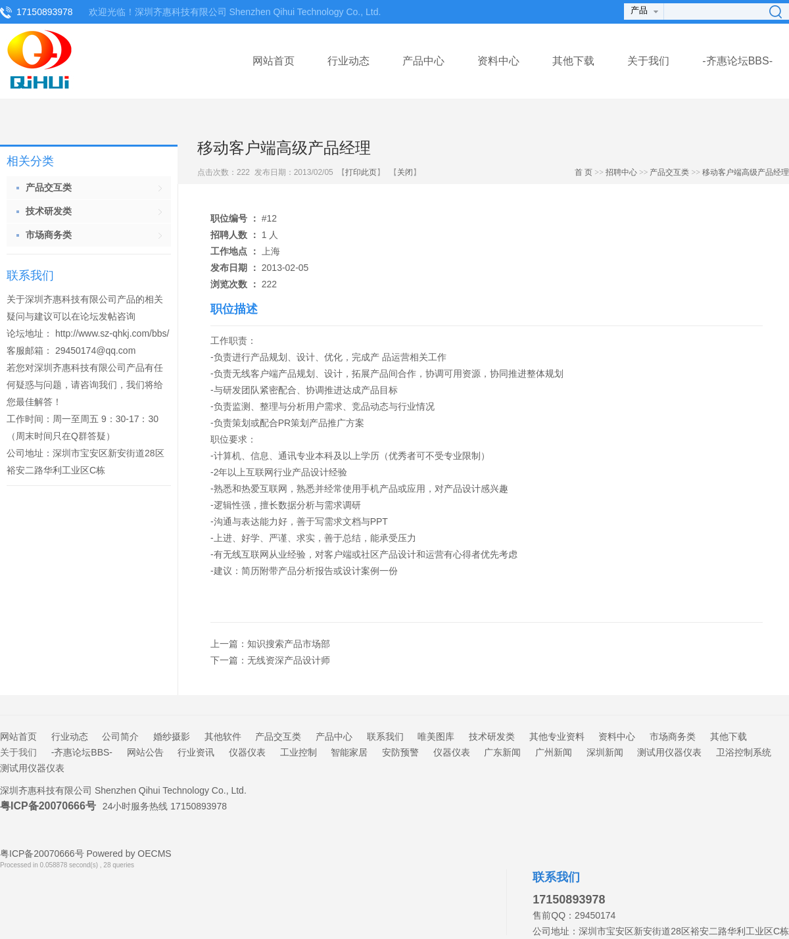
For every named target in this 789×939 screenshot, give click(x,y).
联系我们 (385, 736)
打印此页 (361, 172)
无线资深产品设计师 (288, 660)
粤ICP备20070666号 (48, 805)
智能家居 (349, 752)
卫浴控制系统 (743, 752)
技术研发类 (492, 736)
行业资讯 (196, 752)
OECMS (154, 853)
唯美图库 (436, 736)
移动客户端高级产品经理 (745, 172)
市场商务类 (673, 736)
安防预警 (400, 752)
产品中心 (423, 60)
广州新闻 (553, 752)
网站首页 (273, 60)
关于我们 (648, 60)
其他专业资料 (557, 736)
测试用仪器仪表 (669, 752)
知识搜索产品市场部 (288, 643)
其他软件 (222, 736)
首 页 (583, 172)
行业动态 (348, 60)
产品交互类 (669, 172)
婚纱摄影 (171, 736)
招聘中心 (621, 172)
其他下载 (573, 60)
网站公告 (145, 752)
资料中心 (498, 60)
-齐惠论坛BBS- (737, 60)
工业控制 (298, 752)
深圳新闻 (604, 752)
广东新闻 (502, 752)
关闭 (405, 172)
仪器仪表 (247, 752)
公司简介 (120, 736)
